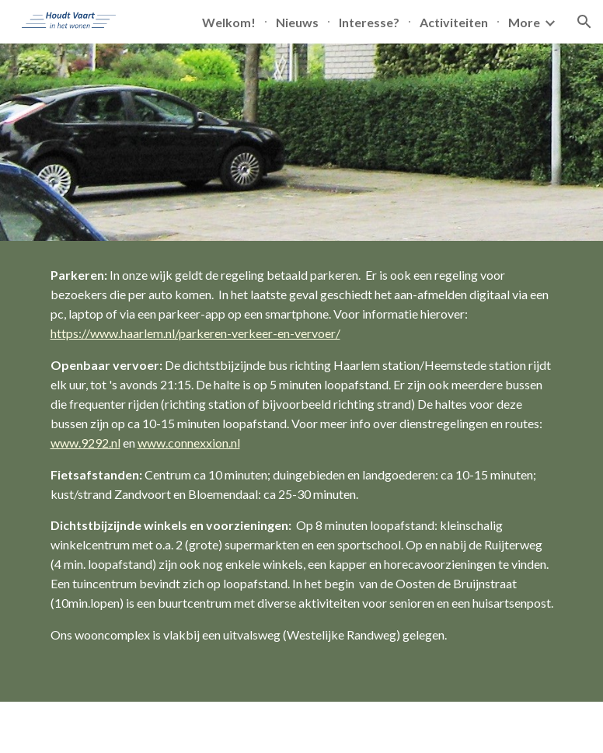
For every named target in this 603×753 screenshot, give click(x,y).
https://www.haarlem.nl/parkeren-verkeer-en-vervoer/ (195, 333)
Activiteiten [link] (454, 22)
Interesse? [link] (369, 22)
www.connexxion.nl (189, 442)
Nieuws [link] (297, 22)
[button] (584, 21)
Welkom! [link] (229, 22)
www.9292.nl (85, 442)
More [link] (524, 22)
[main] (301, 471)
